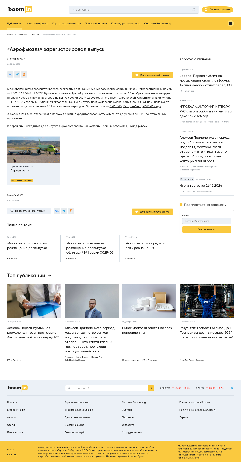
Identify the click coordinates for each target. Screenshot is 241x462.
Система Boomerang (157, 25)
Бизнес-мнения (16, 408)
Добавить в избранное (155, 76)
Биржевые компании (77, 401)
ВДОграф (191, 193)
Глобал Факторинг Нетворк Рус (193, 124)
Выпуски (127, 408)
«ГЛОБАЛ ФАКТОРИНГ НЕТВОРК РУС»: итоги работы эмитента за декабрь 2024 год (206, 113)
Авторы (11, 416)
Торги (182, 193)
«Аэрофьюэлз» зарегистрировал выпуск (59, 37)
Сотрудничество (132, 431)
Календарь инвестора (125, 25)
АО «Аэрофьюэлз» (103, 89)
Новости (35, 37)
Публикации (14, 25)
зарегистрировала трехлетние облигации (62, 89)
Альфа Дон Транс (186, 359)
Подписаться (206, 231)
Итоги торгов (186, 181)
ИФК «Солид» (152, 107)
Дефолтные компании (77, 416)
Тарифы (183, 416)
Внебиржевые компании (79, 408)
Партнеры (128, 416)
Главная (10, 37)
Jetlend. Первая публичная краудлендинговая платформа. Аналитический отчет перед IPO (206, 82)
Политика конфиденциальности (197, 408)
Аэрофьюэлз (13, 66)
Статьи (11, 423)
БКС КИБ (116, 107)
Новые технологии (205, 193)
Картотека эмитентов (66, 25)
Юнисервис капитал (130, 359)
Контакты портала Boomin (194, 401)
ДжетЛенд (189, 93)
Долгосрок (200, 359)
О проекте (128, 423)
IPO (181, 93)
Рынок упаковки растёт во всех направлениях (147, 329)
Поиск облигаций (96, 25)
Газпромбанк (132, 107)
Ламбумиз (152, 359)
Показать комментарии (30, 210)
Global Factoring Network (218, 124)
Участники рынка (37, 25)
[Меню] (231, 26)
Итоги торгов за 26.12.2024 (201, 188)
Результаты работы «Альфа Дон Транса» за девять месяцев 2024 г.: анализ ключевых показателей (206, 331)
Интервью (184, 169)
